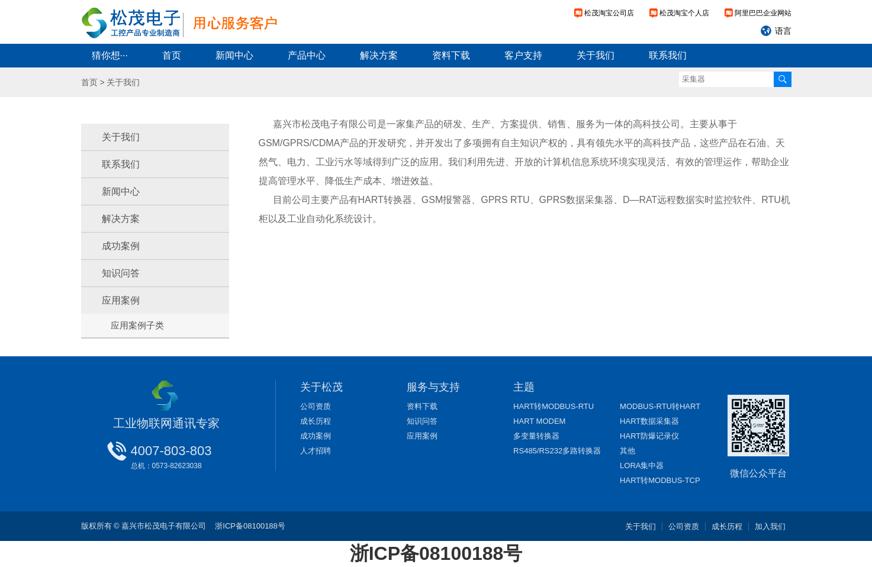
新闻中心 (234, 55)
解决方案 (379, 55)
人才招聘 (315, 450)
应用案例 (121, 300)
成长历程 (315, 421)
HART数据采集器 (649, 421)
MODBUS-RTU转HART (660, 406)
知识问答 (121, 273)
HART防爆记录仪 (649, 435)
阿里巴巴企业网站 (763, 13)
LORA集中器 (642, 465)
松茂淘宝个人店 (684, 13)
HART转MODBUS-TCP (660, 480)
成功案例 (121, 246)
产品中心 (307, 55)
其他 (627, 450)
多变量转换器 (536, 435)
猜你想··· (110, 55)
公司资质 (315, 406)
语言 (783, 31)
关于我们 (595, 55)
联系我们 (668, 55)
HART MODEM (539, 421)
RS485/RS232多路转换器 (557, 450)
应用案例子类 (137, 325)
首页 (171, 55)
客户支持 (523, 55)
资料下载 (451, 55)
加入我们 (770, 526)
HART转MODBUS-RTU (553, 406)
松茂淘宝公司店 (609, 13)
